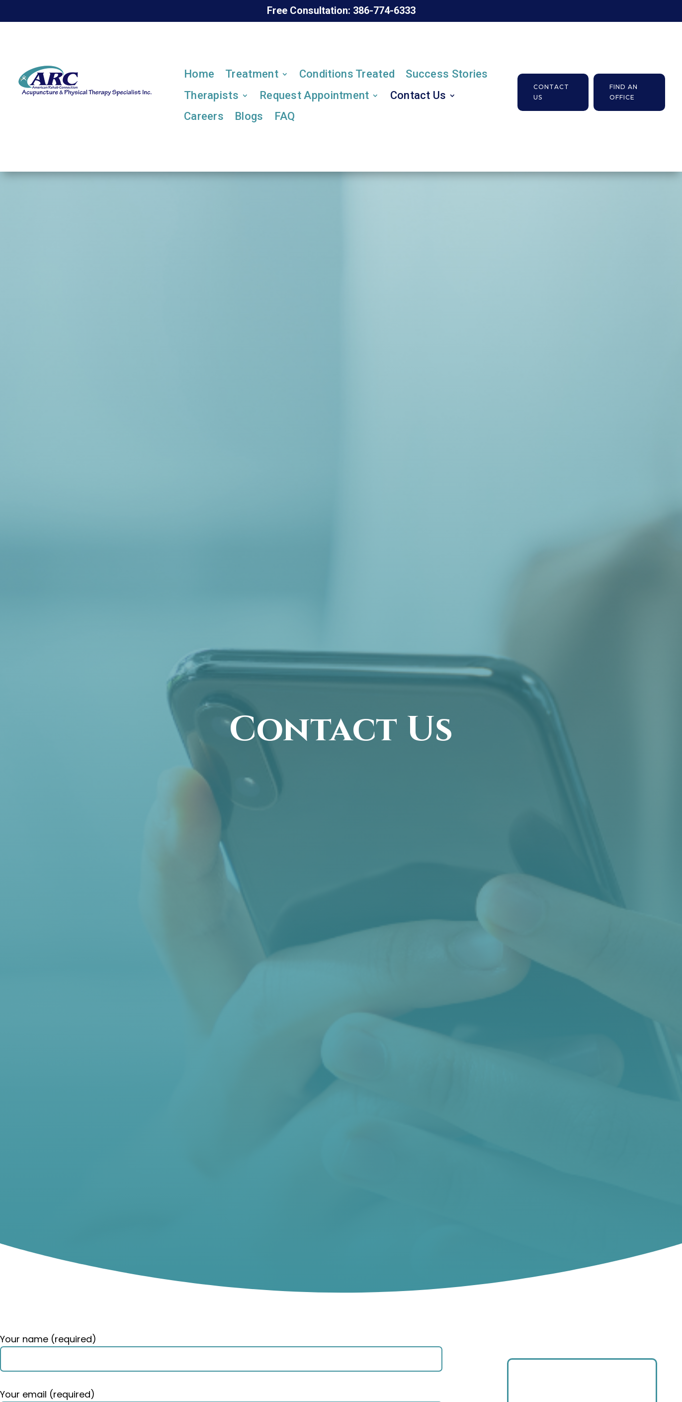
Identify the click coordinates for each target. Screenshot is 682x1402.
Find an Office (623, 91)
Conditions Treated (347, 74)
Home (199, 74)
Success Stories (447, 74)
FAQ (284, 116)
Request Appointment (314, 95)
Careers (204, 116)
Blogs (249, 116)
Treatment (251, 74)
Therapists (211, 95)
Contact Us (418, 95)
